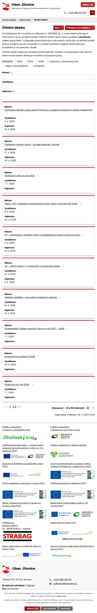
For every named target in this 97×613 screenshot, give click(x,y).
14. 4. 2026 (9, 305)
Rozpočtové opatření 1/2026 (22, 356)
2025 (30, 61)
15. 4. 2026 (9, 274)
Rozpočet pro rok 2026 (19, 384)
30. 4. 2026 (10, 160)
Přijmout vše (32, 608)
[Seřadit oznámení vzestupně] (12, 71)
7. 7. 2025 (9, 183)
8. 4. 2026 (9, 211)
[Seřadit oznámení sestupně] (12, 72)
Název (6, 72)
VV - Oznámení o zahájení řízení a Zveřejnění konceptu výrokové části (44, 234)
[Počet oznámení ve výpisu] (90, 408)
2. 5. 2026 (9, 282)
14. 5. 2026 (9, 313)
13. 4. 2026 (9, 152)
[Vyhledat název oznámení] (48, 76)
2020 (19, 61)
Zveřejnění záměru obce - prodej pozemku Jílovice (34, 144)
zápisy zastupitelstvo (16, 65)
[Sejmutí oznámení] (48, 95)
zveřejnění (39, 65)
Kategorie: (7, 61)
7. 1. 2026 (9, 336)
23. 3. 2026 (10, 364)
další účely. (62, 596)
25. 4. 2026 (10, 219)
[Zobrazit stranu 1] (10, 407)
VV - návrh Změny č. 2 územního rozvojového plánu (34, 266)
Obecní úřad (25, 20)
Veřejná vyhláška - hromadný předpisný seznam (33, 297)
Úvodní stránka (9, 20)
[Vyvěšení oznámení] (48, 86)
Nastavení (65, 608)
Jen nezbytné (49, 608)
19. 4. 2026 (9, 129)
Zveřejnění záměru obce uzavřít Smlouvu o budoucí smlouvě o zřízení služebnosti (48, 111)
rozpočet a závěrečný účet (63, 61)
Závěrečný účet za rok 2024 (21, 175)
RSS (59, 27)
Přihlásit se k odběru (80, 27)
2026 (41, 61)
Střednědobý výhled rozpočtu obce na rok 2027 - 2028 (36, 328)
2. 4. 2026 (9, 121)
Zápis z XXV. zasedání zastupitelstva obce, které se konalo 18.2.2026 (43, 203)
